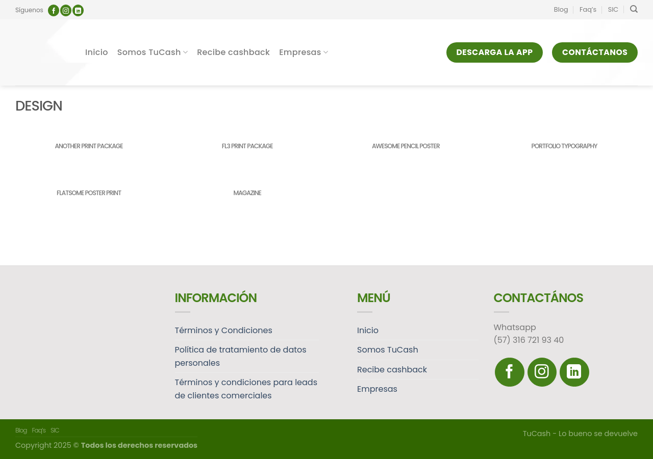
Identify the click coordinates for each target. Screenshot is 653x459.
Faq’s (588, 9)
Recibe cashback (233, 52)
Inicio (96, 52)
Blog (561, 9)
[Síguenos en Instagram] (65, 10)
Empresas (303, 52)
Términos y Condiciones (223, 330)
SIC (613, 9)
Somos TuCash (152, 52)
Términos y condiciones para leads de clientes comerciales (246, 388)
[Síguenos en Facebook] (53, 10)
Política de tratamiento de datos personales (241, 356)
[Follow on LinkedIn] (78, 10)
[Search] (634, 9)
